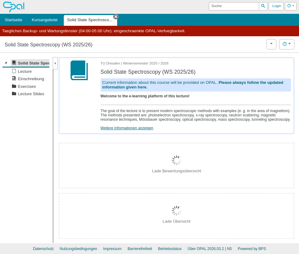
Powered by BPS (252, 249)
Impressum (112, 249)
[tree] (25, 78)
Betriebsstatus (170, 249)
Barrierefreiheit (140, 249)
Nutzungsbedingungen (78, 249)
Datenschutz (43, 249)
